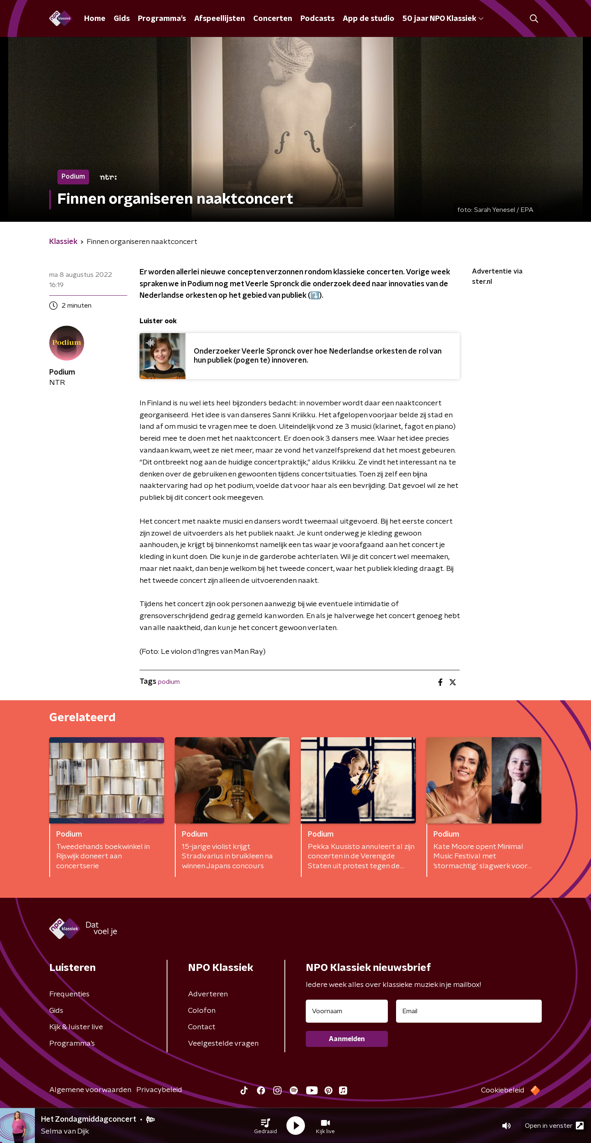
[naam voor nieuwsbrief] (347, 1011)
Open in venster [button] (554, 1125)
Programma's (162, 19)
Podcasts (317, 19)
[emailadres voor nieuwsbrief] (469, 1011)
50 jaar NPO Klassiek (443, 19)
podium (169, 681)
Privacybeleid (159, 1090)
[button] (265, 1126)
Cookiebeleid (503, 1090)
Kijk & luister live (76, 1027)
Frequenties (69, 994)
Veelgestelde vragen (223, 1043)
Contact (201, 1027)
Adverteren (208, 994)
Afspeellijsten (219, 19)
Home (94, 19)
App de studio (368, 19)
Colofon (201, 1010)
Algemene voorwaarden (90, 1090)
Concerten (272, 19)
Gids (122, 19)
